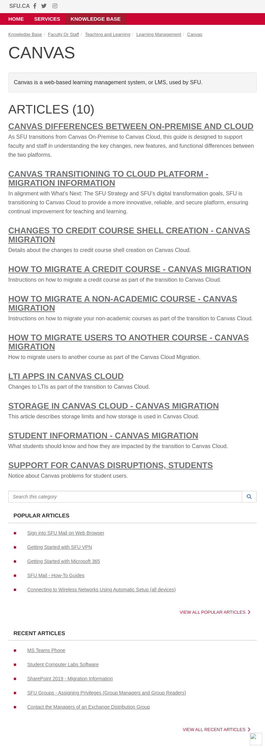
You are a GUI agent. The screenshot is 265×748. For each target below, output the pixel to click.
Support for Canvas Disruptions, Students (110, 465)
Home (16, 19)
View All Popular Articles (215, 612)
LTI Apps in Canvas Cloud (66, 376)
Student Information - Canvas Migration (103, 435)
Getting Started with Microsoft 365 (63, 561)
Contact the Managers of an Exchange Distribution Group (88, 707)
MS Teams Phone (46, 650)
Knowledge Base (96, 19)
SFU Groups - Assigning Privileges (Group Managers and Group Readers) (106, 693)
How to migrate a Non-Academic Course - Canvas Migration (122, 303)
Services (47, 19)
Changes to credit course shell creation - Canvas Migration (129, 235)
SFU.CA (19, 6)
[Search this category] (125, 497)
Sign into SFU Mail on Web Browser (65, 533)
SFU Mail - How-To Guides (56, 575)
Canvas (194, 34)
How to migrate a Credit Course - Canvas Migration (129, 269)
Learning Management (158, 34)
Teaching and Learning (107, 34)
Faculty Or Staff (63, 34)
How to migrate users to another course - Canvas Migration (128, 342)
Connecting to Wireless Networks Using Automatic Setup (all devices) (101, 589)
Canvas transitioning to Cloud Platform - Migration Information (108, 178)
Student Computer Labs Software (63, 664)
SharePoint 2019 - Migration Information (70, 678)
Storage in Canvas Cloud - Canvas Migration (113, 406)
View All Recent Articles (216, 729)
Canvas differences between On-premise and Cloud (131, 126)
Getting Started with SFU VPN (59, 547)
